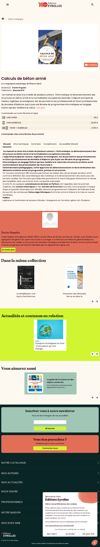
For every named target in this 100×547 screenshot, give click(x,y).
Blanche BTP (18, 90)
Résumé (7, 144)
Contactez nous (50, 448)
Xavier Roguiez (19, 87)
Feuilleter (91, 64)
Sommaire (36, 144)
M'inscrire (50, 428)
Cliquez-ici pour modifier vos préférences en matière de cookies (50, 543)
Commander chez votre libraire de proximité (22, 134)
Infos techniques (21, 144)
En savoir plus (8, 249)
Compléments (50, 144)
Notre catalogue (15, 19)
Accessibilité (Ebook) (68, 144)
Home (2, 19)
